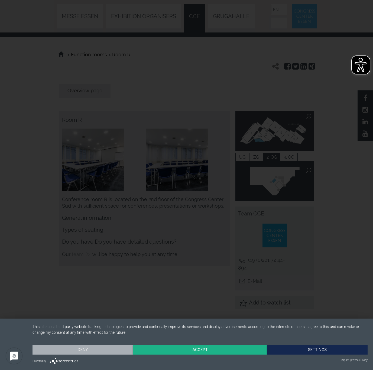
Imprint (345, 360)
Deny (83, 349)
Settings (317, 349)
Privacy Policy (359, 360)
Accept (199, 349)
